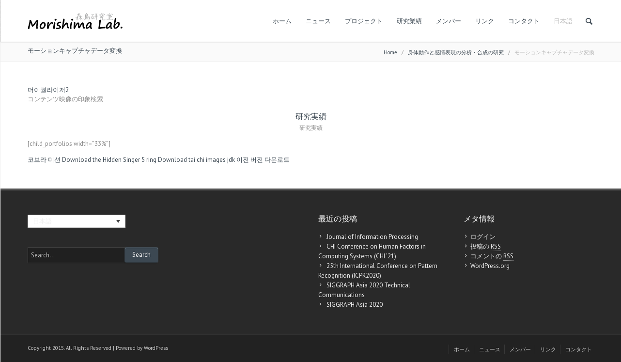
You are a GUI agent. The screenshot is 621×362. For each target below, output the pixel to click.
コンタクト (524, 21)
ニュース (318, 21)
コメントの (491, 256)
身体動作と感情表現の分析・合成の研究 (456, 52)
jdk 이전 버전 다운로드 (258, 160)
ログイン (483, 237)
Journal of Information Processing (372, 237)
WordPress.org (490, 266)
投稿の (485, 246)
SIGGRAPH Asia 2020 (354, 304)
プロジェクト (364, 21)
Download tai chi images (192, 160)
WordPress (156, 348)
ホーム (282, 21)
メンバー (448, 21)
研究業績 (409, 21)
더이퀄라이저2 (48, 90)
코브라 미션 (44, 160)
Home (390, 52)
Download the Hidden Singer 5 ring (109, 160)
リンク (484, 21)
